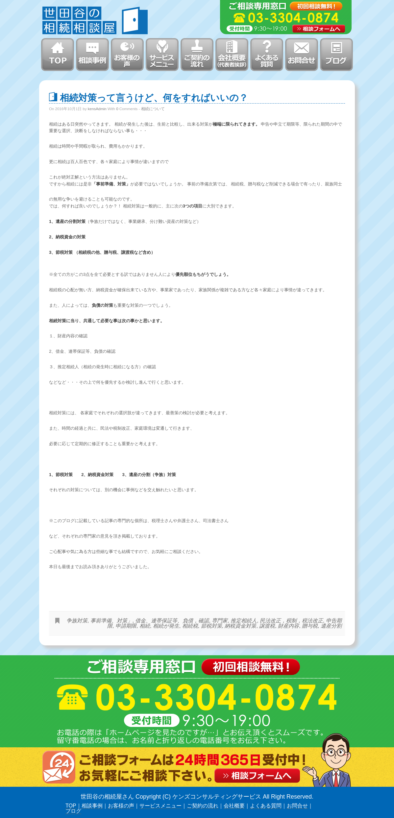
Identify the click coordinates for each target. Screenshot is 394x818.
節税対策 (211, 626)
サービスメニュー (160, 805)
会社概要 (234, 805)
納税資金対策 (240, 626)
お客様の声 (121, 805)
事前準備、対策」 (111, 620)
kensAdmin (97, 109)
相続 (144, 626)
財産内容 (288, 626)
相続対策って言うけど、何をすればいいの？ (154, 97)
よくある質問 (266, 805)
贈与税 (310, 626)
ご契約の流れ (202, 805)
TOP (70, 805)
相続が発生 (166, 626)
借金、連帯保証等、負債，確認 (172, 620)
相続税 (190, 626)
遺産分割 (331, 626)
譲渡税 (267, 626)
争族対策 (76, 620)
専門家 (220, 620)
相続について (153, 109)
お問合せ (297, 805)
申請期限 (125, 626)
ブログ (73, 811)
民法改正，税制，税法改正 (291, 620)
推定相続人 (244, 620)
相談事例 (92, 805)
